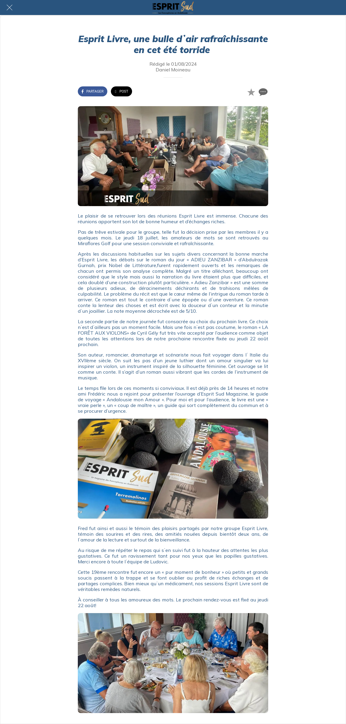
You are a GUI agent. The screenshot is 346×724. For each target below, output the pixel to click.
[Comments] (262, 92)
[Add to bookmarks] (251, 92)
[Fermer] (9, 7)
